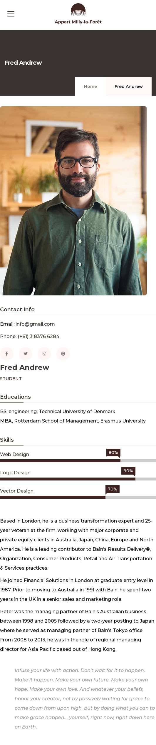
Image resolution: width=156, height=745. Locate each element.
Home (90, 86)
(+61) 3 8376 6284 (38, 336)
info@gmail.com (35, 324)
